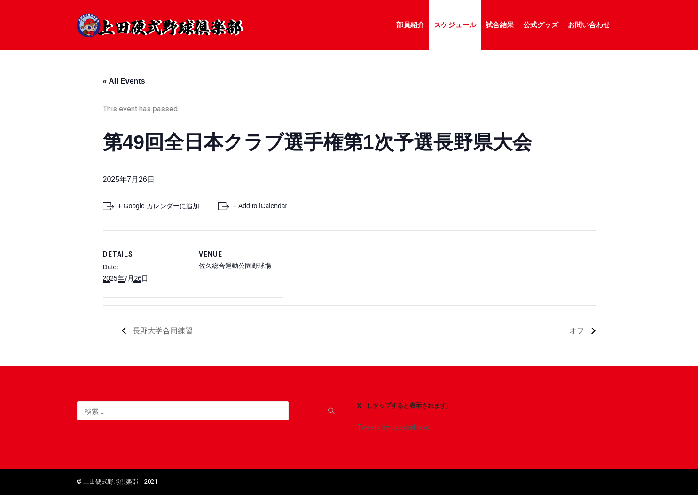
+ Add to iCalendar (260, 206)
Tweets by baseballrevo (393, 427)
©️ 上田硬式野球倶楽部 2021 (117, 481)
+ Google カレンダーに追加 (158, 206)
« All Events (124, 81)
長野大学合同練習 (162, 331)
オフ (577, 331)
